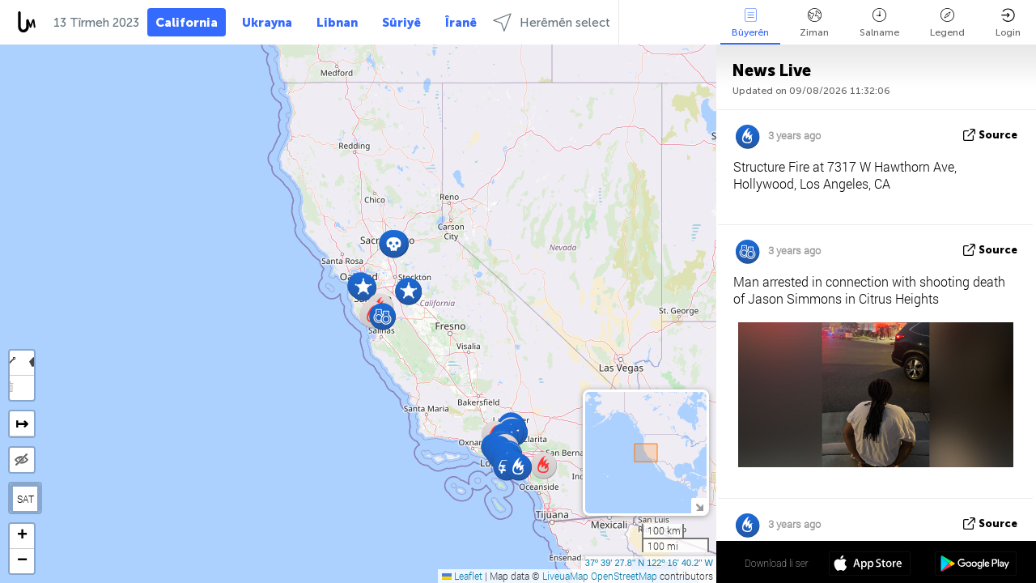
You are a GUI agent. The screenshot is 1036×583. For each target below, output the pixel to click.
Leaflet (462, 575)
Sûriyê (401, 22)
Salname (879, 23)
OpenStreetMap (624, 575)
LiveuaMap (565, 575)
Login (1008, 23)
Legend (947, 23)
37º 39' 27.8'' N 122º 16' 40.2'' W (649, 563)
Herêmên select (551, 22)
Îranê (461, 22)
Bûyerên (750, 23)
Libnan (337, 22)
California (186, 22)
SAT (25, 498)
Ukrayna (267, 22)
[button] (382, 316)
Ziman (814, 23)
